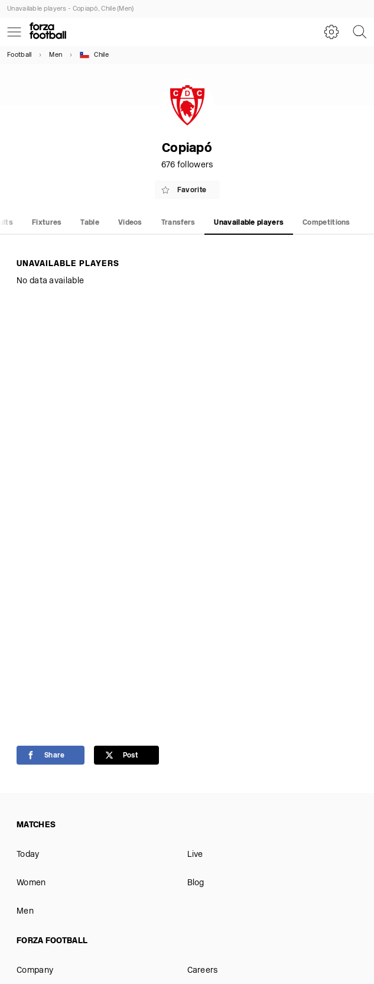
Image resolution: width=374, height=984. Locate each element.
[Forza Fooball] (47, 31)
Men (55, 55)
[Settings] (331, 32)
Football (19, 55)
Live (195, 854)
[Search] (360, 32)
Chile (94, 55)
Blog (195, 883)
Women (31, 883)
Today (28, 854)
